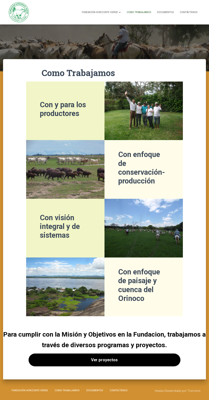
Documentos (165, 12)
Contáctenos (188, 12)
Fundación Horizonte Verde (101, 12)
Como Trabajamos (139, 12)
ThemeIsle (193, 390)
